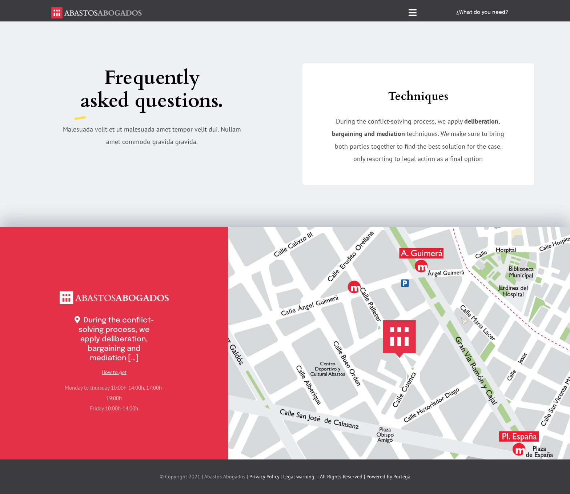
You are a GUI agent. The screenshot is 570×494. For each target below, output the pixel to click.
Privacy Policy (264, 476)
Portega (401, 476)
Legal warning (298, 476)
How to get (114, 372)
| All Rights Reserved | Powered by (353, 476)
